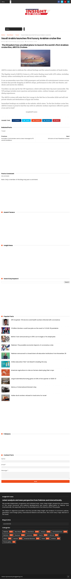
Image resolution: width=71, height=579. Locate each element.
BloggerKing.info (18, 576)
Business (17, 535)
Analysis (43, 532)
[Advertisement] (35, 20)
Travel (17, 35)
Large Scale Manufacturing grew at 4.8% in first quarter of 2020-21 (33, 379)
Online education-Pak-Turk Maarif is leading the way (29, 362)
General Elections (57, 532)
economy (29, 535)
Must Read (10, 35)
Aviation (53, 538)
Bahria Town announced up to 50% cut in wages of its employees (33, 337)
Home (3, 35)
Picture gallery (7, 542)
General (15, 538)
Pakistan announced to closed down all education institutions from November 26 (38, 353)
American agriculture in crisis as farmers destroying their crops (32, 370)
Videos (5, 538)
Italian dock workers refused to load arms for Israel (28, 395)
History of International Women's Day (23, 387)
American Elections (29, 538)
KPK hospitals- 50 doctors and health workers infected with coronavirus (35, 320)
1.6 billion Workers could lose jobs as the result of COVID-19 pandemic (34, 328)
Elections (6, 535)
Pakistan (5, 532)
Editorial (51, 535)
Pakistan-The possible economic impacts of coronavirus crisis (32, 345)
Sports (41, 535)
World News (30, 532)
